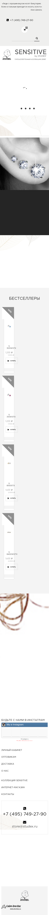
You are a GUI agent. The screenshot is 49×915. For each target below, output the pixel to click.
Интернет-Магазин (13, 788)
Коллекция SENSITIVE (14, 781)
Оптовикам (8, 757)
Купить (13, 361)
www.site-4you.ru (15, 909)
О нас (5, 771)
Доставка (7, 764)
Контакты (7, 794)
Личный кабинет (11, 750)
